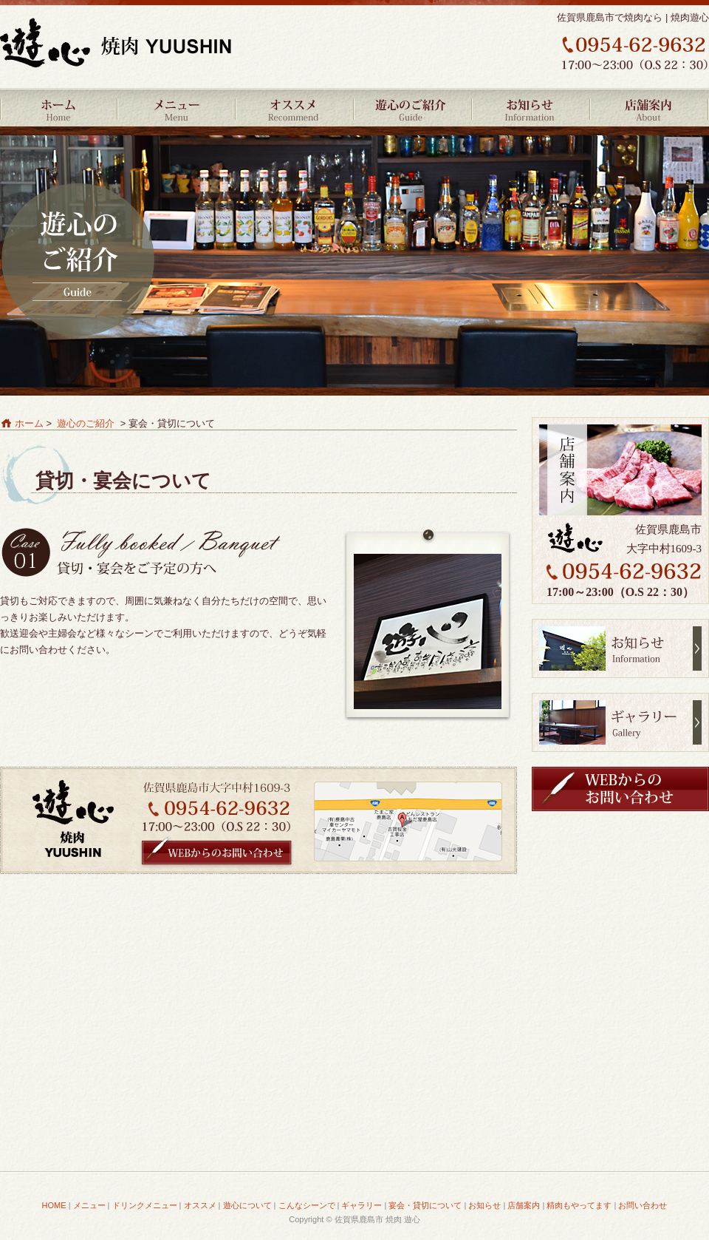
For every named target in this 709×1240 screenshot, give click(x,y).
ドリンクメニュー (144, 1205)
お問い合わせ (642, 1205)
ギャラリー (620, 722)
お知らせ (532, 107)
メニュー (177, 107)
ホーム (29, 423)
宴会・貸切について (425, 1205)
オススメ (295, 107)
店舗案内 (650, 107)
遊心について (247, 1205)
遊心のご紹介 (413, 107)
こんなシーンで (306, 1205)
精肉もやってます (579, 1205)
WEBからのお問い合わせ (217, 853)
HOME (59, 107)
